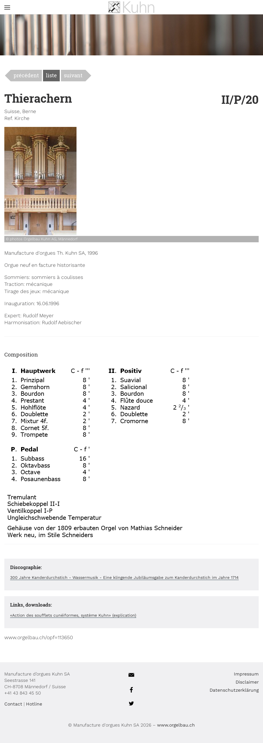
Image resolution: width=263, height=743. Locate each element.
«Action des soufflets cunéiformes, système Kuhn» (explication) (73, 615)
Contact (13, 704)
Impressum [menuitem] (246, 674)
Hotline (34, 704)
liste (51, 75)
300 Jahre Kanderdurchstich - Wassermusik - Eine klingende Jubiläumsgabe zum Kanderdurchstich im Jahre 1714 (124, 577)
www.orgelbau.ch (176, 725)
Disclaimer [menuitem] (247, 682)
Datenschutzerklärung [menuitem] (234, 690)
